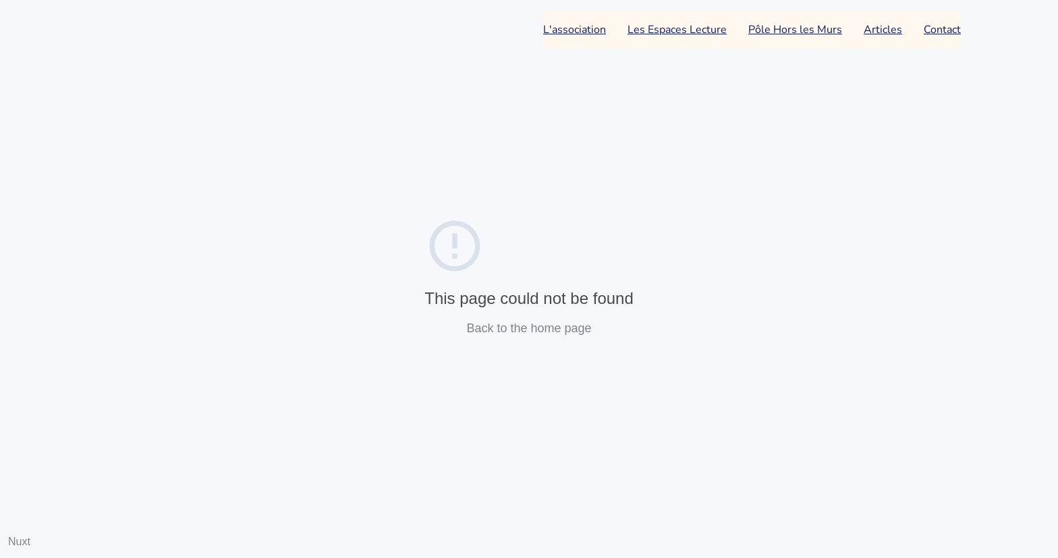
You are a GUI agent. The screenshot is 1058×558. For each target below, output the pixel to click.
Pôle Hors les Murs (795, 29)
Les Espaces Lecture (677, 29)
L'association (574, 29)
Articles (883, 29)
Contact (942, 29)
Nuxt (19, 541)
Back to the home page (528, 328)
